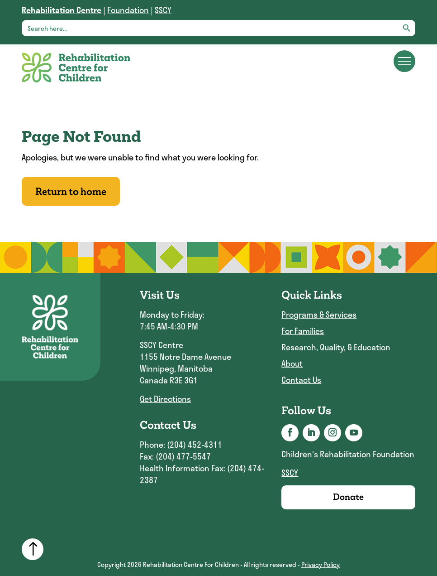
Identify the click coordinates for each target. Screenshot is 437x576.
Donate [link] (348, 497)
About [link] (292, 364)
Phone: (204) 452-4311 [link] (181, 444)
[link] (61, 10)
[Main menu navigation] (404, 61)
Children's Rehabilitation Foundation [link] (347, 454)
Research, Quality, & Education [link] (335, 347)
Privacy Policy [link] (320, 564)
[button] (290, 432)
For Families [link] (302, 331)
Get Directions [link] (165, 399)
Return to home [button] (70, 191)
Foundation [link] (128, 10)
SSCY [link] (163, 10)
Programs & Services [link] (318, 315)
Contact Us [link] (301, 380)
